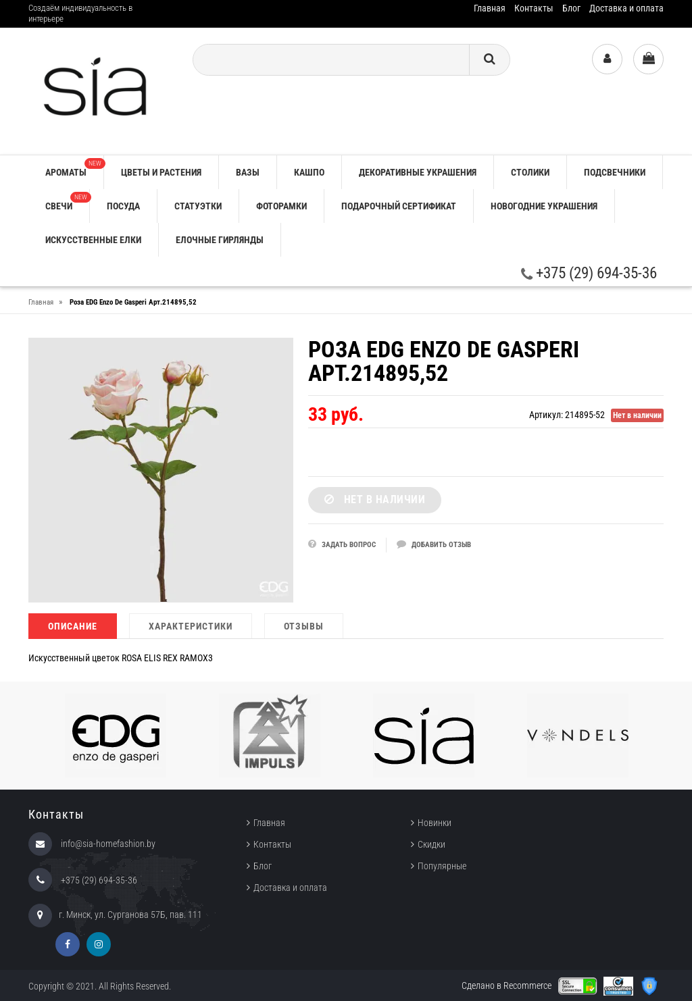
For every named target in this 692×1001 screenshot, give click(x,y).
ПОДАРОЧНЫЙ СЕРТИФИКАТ (398, 206)
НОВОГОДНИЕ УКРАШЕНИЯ (544, 206)
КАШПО (309, 172)
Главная (489, 8)
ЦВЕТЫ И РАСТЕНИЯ (161, 172)
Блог (571, 8)
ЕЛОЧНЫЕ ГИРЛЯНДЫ (220, 239)
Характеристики (190, 626)
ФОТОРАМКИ (281, 206)
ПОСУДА (123, 206)
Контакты (533, 8)
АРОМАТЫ (74, 168)
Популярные (442, 866)
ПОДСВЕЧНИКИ (614, 172)
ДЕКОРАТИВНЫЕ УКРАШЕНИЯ (417, 172)
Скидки (431, 844)
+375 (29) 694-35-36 (589, 273)
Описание (72, 626)
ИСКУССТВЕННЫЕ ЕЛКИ (93, 239)
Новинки (434, 822)
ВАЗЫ (248, 172)
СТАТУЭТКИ (198, 206)
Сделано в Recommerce (506, 985)
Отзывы (304, 626)
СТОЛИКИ (530, 172)
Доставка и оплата (626, 8)
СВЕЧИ (67, 201)
